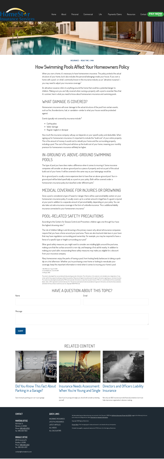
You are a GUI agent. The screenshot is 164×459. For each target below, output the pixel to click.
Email (85, 295)
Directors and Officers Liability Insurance (123, 388)
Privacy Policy (75, 424)
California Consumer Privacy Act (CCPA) (121, 415)
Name (17, 295)
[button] (55, 5)
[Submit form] (20, 331)
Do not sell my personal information (99, 417)
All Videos (53, 428)
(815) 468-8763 (25, 428)
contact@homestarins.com (23, 452)
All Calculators (55, 431)
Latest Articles (55, 425)
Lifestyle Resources (56, 422)
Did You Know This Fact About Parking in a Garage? (35, 388)
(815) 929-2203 (24, 445)
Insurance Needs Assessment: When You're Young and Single (79, 388)
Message (18, 311)
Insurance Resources (57, 419)
